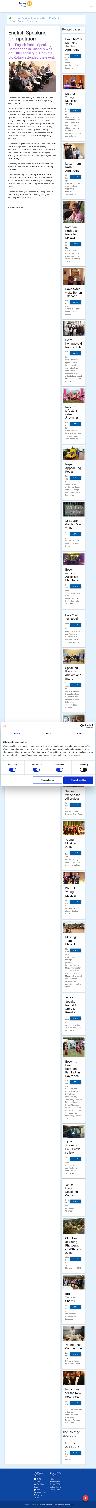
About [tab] (79, 733)
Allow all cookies (78, 780)
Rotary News (55, 1490)
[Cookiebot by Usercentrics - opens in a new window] (82, 726)
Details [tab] (48, 733)
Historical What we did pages (26, 18)
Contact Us (39, 1492)
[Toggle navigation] (91, 6)
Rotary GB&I (55, 1484)
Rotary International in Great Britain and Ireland (55, 1504)
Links (37, 1490)
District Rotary (55, 1487)
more (75, 56)
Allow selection (47, 780)
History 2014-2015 (50, 18)
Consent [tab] (16, 733)
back (75, 1453)
